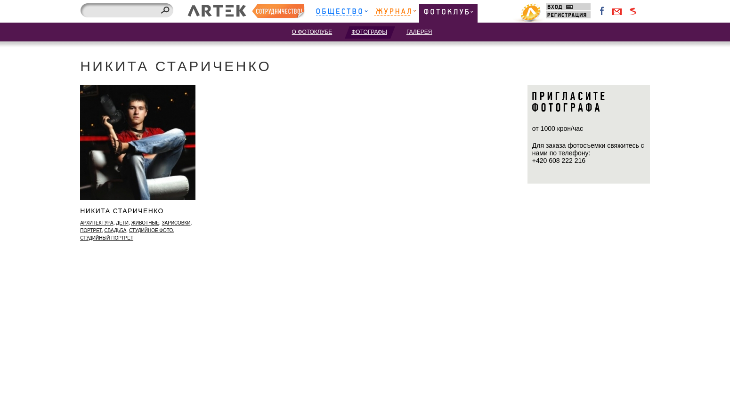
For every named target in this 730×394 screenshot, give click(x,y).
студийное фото (151, 230)
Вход (568, 6)
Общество (342, 13)
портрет (91, 230)
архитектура (96, 222)
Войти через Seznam (633, 11)
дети (122, 222)
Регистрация (568, 14)
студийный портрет (106, 238)
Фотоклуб (448, 13)
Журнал (395, 13)
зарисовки (176, 222)
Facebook (602, 11)
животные (145, 222)
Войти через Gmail (617, 11)
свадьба (115, 230)
